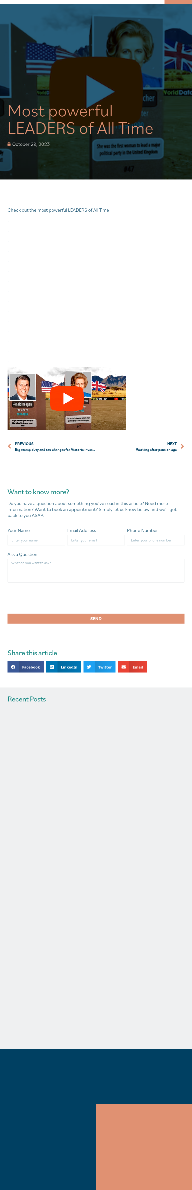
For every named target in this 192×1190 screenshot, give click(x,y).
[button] (26, 667)
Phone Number (142, 530)
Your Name (19, 530)
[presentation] (46, 598)
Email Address (81, 530)
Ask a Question (23, 554)
